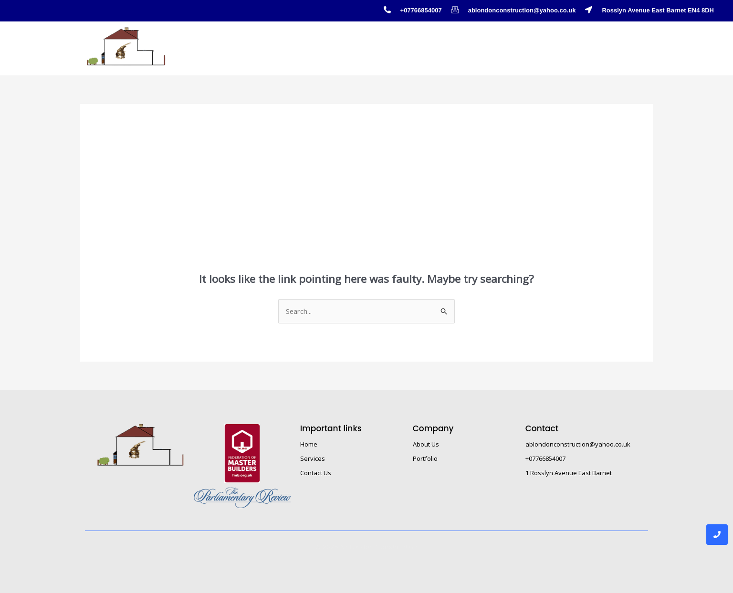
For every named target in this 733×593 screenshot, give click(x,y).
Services (312, 459)
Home (375, 43)
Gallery (521, 43)
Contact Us (625, 43)
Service (422, 43)
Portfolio (472, 43)
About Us (572, 43)
